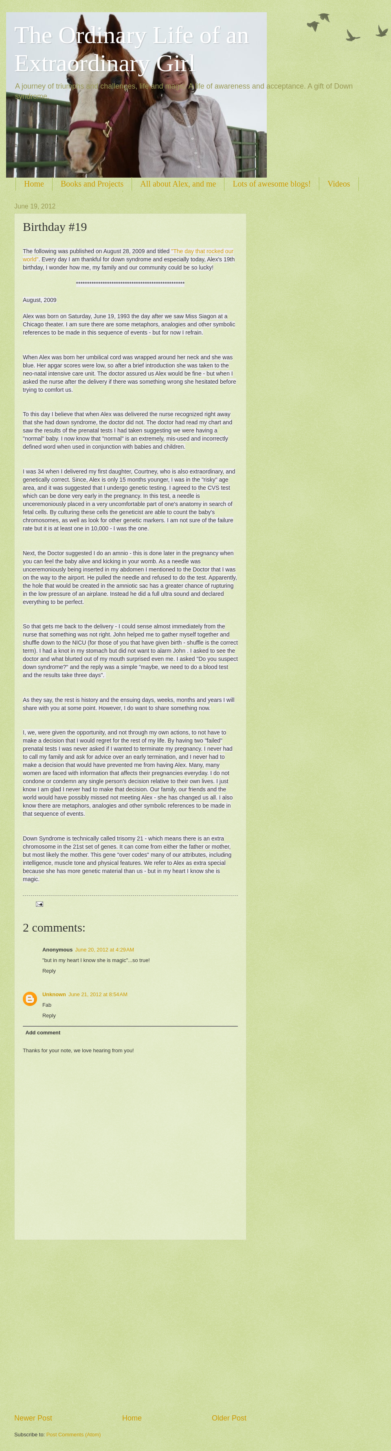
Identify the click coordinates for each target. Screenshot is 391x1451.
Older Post (229, 1418)
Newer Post (33, 1418)
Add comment (42, 1033)
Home (34, 183)
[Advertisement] (82, 1327)
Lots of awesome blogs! (272, 183)
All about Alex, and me (178, 183)
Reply (49, 971)
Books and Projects (92, 183)
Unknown (54, 994)
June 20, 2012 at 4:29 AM (104, 950)
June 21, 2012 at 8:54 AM (97, 994)
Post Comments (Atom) (73, 1434)
